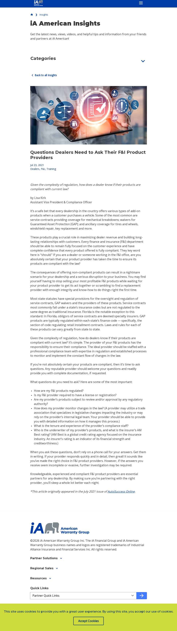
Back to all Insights (43, 75)
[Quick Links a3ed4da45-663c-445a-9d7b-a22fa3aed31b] (83, 595)
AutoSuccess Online (121, 491)
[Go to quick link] (141, 595)
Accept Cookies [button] (88, 621)
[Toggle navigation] (141, 3)
